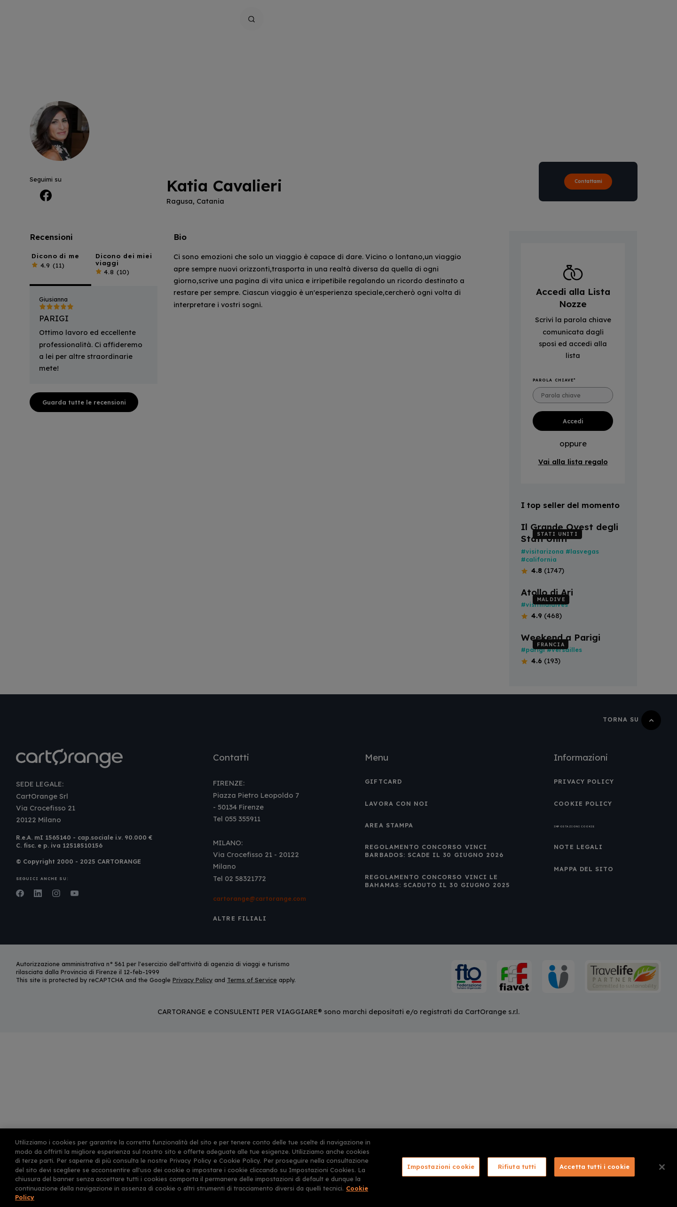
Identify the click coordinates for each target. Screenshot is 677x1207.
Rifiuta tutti (517, 1166)
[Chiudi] (662, 1167)
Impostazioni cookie (440, 1166)
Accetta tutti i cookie (594, 1166)
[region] (338, 1167)
